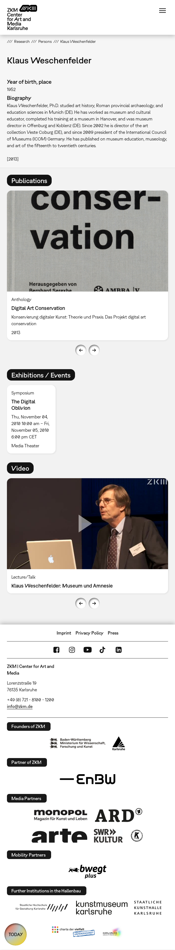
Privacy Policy (90, 632)
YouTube (87, 650)
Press (113, 632)
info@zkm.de (19, 706)
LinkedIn (118, 650)
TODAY (16, 934)
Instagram (72, 650)
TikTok (103, 650)
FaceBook (56, 650)
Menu (162, 10)
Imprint (64, 632)
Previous (80, 350)
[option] (87, 265)
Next (94, 350)
